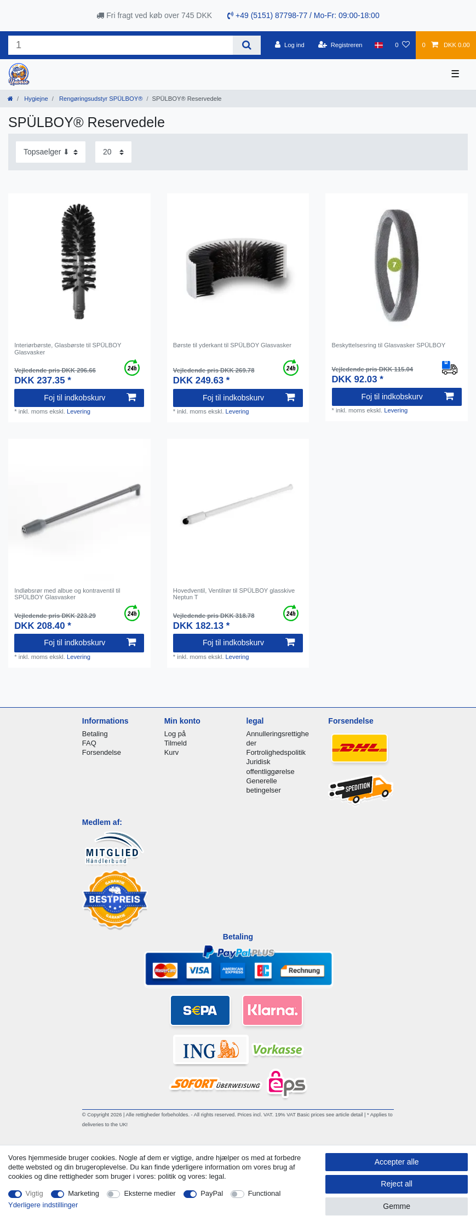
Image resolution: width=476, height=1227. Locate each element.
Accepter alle (397, 1161)
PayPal (211, 1193)
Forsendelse (101, 752)
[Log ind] (290, 45)
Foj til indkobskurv (90, 397)
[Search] (247, 45)
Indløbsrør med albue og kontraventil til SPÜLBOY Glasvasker (67, 593)
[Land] (379, 45)
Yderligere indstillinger (43, 1205)
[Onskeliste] (402, 45)
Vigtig (34, 1193)
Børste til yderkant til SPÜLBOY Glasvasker (232, 345)
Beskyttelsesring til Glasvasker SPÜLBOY (389, 345)
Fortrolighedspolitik (276, 752)
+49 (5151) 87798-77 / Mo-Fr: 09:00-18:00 (303, 15)
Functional (264, 1193)
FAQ (89, 743)
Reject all (396, 1183)
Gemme (396, 1206)
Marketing (83, 1193)
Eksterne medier (149, 1193)
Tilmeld (175, 743)
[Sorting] (50, 152)
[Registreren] (340, 45)
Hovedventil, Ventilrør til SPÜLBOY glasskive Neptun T (234, 593)
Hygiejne (35, 98)
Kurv (171, 752)
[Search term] (120, 45)
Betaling (95, 734)
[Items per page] (113, 152)
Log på (175, 734)
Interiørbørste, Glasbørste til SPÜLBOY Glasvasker (67, 348)
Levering (78, 411)
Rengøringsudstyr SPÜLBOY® (100, 98)
